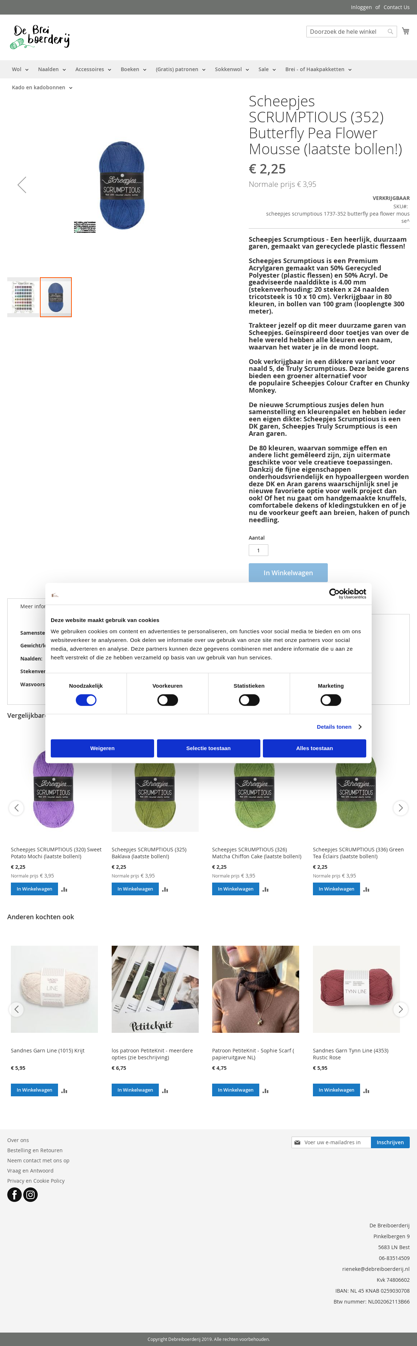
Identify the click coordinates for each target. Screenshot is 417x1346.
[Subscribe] (390, 1142)
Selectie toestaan (208, 748)
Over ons (18, 1140)
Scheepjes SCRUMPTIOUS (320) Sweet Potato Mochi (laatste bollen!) (56, 853)
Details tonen (334, 727)
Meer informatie (40, 606)
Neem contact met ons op (38, 1160)
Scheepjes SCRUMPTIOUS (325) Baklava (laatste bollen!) (149, 853)
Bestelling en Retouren (35, 1150)
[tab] (40, 606)
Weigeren (102, 748)
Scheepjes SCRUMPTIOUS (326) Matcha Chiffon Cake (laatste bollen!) (256, 853)
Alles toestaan (314, 748)
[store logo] (39, 37)
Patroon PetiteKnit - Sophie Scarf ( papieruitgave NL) (253, 1054)
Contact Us (397, 7)
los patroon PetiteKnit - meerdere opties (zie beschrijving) (152, 1054)
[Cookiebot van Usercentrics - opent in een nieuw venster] (334, 593)
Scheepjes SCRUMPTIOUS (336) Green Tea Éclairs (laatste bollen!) (358, 853)
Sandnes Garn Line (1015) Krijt (47, 1050)
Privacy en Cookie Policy (36, 1180)
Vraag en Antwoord (30, 1170)
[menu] (208, 78)
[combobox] (351, 31)
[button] (21, 185)
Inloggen (361, 7)
